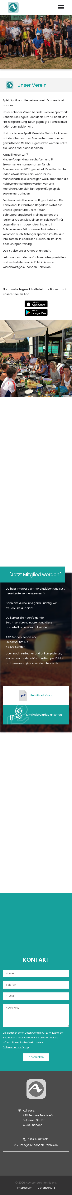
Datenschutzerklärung (16, 1047)
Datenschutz (46, 1188)
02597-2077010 (38, 1139)
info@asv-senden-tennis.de (39, 1145)
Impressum (24, 1188)
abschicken (36, 1057)
